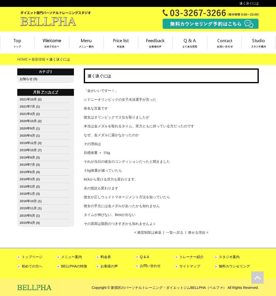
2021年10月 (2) (31, 99)
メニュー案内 (86, 42)
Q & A (144, 257)
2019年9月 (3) (30, 157)
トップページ (17, 42)
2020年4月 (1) (30, 135)
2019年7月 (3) (30, 164)
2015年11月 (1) (31, 208)
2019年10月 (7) (31, 150)
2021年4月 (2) (30, 114)
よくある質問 (190, 42)
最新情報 (38, 59)
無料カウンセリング (234, 266)
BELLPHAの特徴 (74, 266)
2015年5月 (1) (30, 215)
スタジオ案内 (259, 42)
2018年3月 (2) (30, 179)
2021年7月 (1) (30, 106)
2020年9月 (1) (30, 128)
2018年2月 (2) (30, 186)
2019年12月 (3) (31, 143)
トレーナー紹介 (191, 257)
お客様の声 (155, 42)
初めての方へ (32, 266)
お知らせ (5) (28, 79)
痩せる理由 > (198, 232)
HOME (22, 59)
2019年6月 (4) (30, 172)
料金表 (121, 42)
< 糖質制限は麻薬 (147, 232)
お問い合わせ (224, 42)
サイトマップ (189, 266)
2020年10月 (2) (31, 121)
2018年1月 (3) (30, 194)
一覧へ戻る (174, 232)
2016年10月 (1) (31, 201)
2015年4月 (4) (30, 223)
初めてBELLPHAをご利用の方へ (51, 42)
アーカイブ (49, 92)
